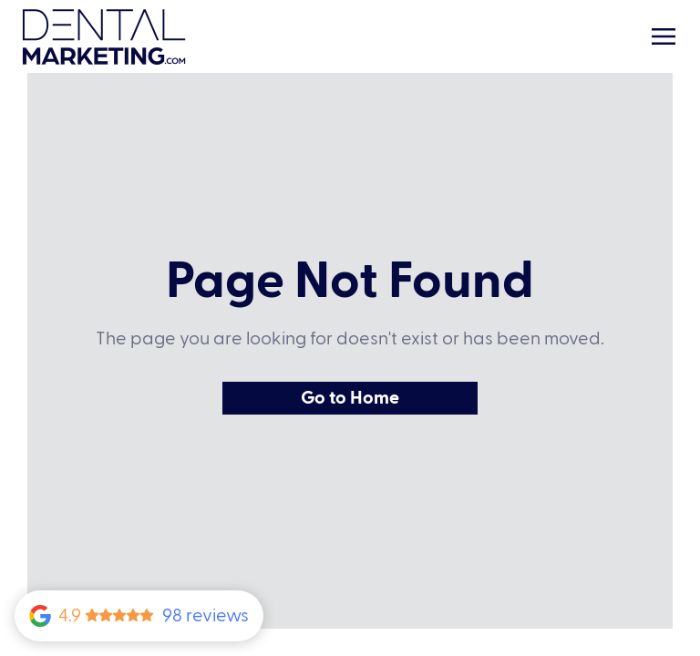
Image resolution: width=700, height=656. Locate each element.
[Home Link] (104, 37)
